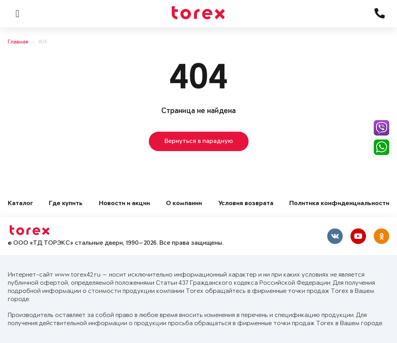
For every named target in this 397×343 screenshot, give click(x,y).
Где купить (66, 203)
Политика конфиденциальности (339, 203)
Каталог (20, 203)
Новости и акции (124, 203)
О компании (184, 203)
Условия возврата (245, 203)
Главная (18, 42)
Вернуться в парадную (198, 141)
